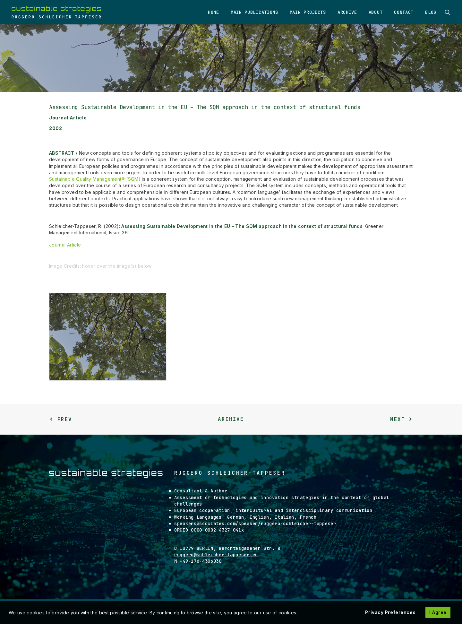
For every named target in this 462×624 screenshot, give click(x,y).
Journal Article (65, 244)
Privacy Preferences (390, 612)
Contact (404, 12)
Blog (430, 12)
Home (213, 12)
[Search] (447, 12)
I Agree (438, 612)
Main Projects (308, 12)
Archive (347, 12)
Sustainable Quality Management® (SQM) (95, 179)
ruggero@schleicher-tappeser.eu (216, 555)
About (376, 12)
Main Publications (254, 12)
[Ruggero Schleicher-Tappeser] (56, 12)
